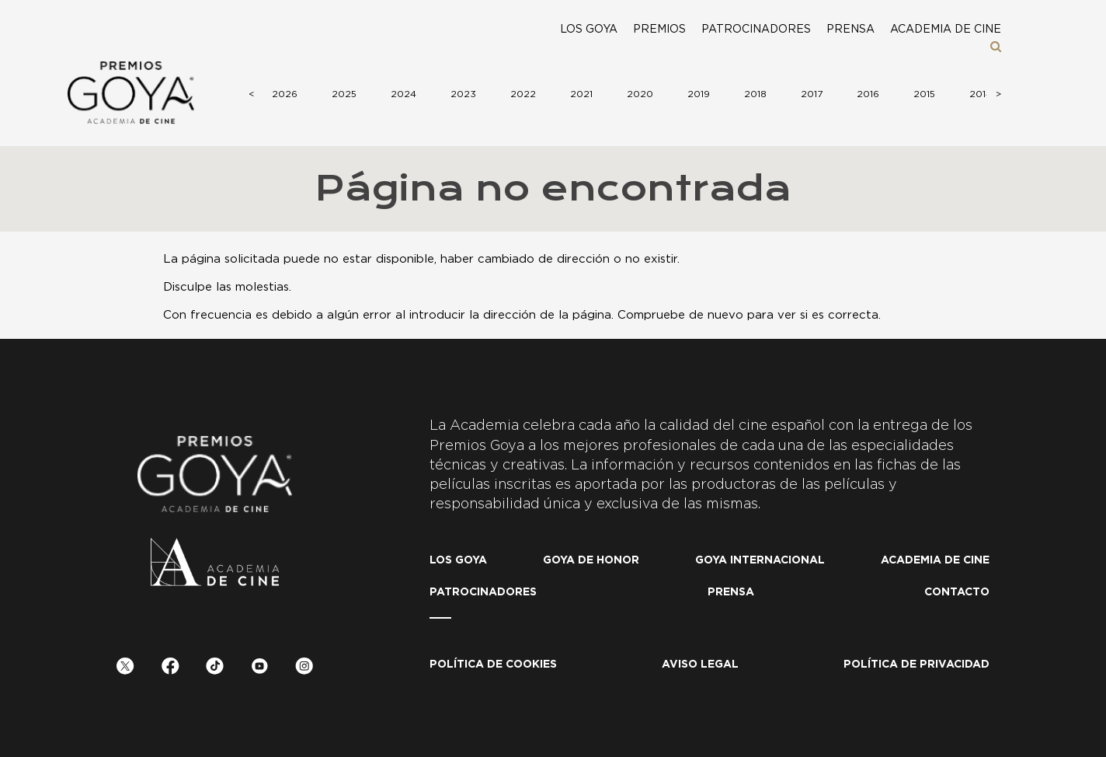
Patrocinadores (756, 29)
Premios (659, 29)
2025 (344, 94)
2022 (523, 94)
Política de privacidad (916, 664)
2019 (698, 94)
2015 (924, 94)
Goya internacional (760, 560)
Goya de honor (591, 560)
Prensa (850, 29)
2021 (581, 94)
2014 (980, 94)
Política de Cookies (493, 664)
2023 (463, 94)
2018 (755, 94)
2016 (868, 94)
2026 (284, 94)
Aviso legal (700, 664)
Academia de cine (945, 29)
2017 (812, 94)
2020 (640, 94)
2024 (403, 94)
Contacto (956, 592)
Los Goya (588, 29)
